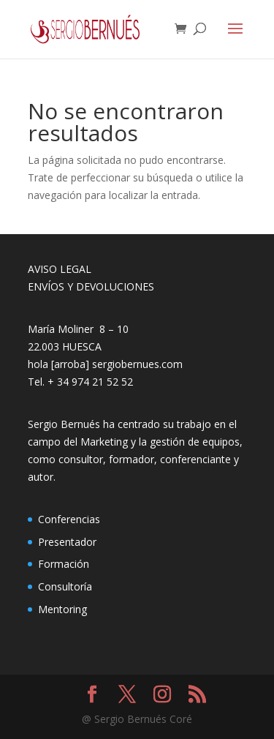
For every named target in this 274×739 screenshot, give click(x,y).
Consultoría (65, 586)
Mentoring (62, 609)
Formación (63, 564)
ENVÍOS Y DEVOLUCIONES (91, 286)
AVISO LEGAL (59, 269)
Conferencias (69, 519)
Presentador (67, 542)
